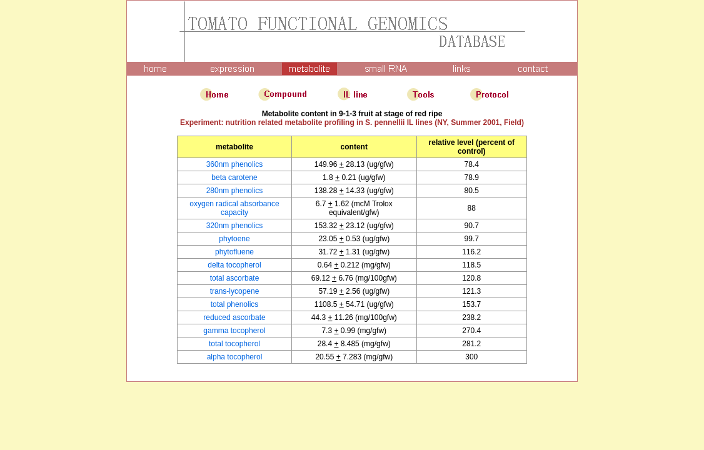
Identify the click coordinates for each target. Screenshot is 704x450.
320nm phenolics (234, 225)
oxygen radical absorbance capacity (234, 208)
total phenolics (235, 304)
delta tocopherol (234, 265)
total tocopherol (234, 343)
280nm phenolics (234, 190)
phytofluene (234, 252)
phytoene (234, 238)
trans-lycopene (234, 291)
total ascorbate (234, 278)
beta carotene (234, 177)
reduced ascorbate (234, 317)
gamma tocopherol (234, 330)
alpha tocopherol (235, 356)
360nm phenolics (234, 164)
